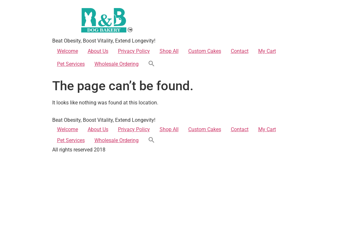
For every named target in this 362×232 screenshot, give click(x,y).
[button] (151, 64)
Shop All (169, 51)
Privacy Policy (134, 51)
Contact (240, 51)
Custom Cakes (204, 51)
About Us (98, 51)
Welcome (67, 51)
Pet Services (71, 64)
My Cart (267, 51)
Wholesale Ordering (116, 64)
